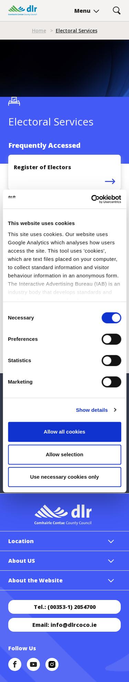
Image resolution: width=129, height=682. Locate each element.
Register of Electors (42, 167)
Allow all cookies (64, 432)
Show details (92, 410)
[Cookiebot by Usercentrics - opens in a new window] (92, 199)
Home (39, 30)
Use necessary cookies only (64, 477)
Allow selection (64, 454)
